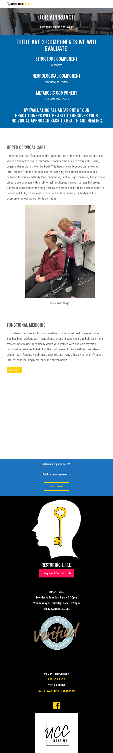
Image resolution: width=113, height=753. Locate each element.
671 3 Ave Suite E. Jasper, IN (56, 691)
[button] (104, 4)
